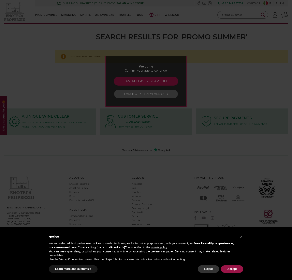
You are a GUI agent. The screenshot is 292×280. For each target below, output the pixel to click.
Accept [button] (232, 268)
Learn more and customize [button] (73, 268)
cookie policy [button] (159, 247)
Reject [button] (208, 268)
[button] (241, 237)
